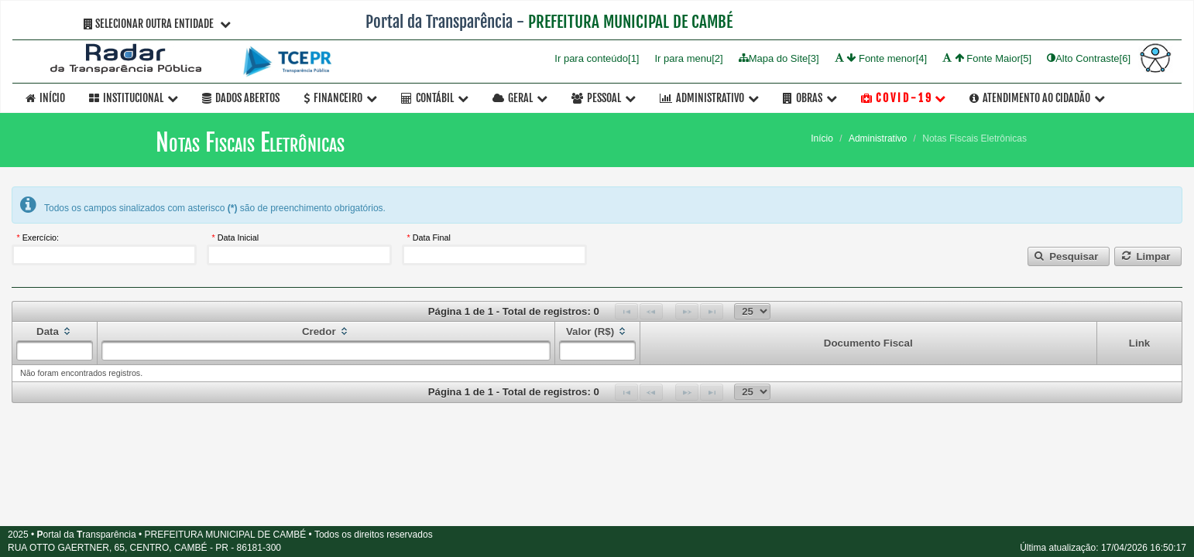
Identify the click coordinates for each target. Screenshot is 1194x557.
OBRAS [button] (810, 97)
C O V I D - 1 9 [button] (903, 97)
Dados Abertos (241, 97)
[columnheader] (55, 343)
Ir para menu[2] (688, 57)
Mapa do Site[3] (779, 57)
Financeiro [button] (340, 97)
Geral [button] (519, 97)
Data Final (432, 237)
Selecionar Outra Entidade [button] (157, 23)
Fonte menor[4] (881, 57)
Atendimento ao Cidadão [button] (1037, 97)
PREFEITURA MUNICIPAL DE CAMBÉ (630, 22)
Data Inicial (238, 237)
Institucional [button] (133, 97)
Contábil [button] (434, 97)
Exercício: (40, 237)
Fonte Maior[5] (986, 57)
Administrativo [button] (709, 97)
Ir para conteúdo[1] (596, 57)
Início (45, 97)
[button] (1069, 256)
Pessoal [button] (603, 97)
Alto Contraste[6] (1089, 57)
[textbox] (104, 254)
